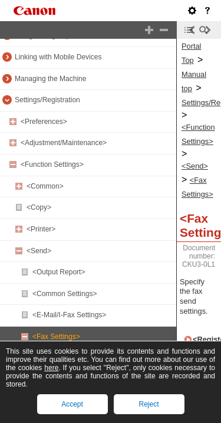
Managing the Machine (50, 79)
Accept (72, 404)
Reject (148, 404)
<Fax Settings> (56, 337)
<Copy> (39, 207)
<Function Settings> (52, 164)
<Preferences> (44, 122)
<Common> (45, 186)
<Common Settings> (64, 294)
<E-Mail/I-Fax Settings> (69, 315)
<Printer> (41, 229)
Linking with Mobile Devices (58, 57)
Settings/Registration (47, 100)
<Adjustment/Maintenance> (64, 143)
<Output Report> (58, 272)
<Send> (39, 251)
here (51, 368)
